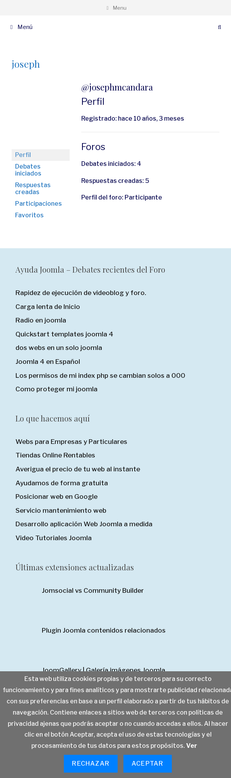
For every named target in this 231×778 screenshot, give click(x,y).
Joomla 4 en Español (47, 361)
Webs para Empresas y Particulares (71, 441)
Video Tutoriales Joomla (53, 538)
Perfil (23, 155)
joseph (26, 63)
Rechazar (91, 763)
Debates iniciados (28, 170)
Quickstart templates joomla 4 (64, 334)
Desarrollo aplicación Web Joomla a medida (83, 524)
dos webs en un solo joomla (58, 347)
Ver (191, 745)
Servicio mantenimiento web (60, 510)
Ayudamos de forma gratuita (61, 483)
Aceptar (147, 763)
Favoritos (29, 215)
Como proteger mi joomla (56, 389)
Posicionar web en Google (56, 496)
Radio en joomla (40, 320)
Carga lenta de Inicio (47, 307)
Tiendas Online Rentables (55, 455)
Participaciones (38, 203)
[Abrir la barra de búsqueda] (219, 27)
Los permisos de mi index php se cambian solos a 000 (100, 375)
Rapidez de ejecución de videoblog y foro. (80, 293)
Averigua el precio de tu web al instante (77, 469)
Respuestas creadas (33, 188)
